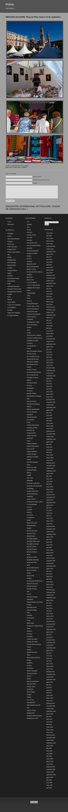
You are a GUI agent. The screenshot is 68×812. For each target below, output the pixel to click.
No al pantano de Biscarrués (34, 581)
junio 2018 (49, 479)
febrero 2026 (49, 241)
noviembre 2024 (50, 278)
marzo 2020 (49, 423)
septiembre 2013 (51, 629)
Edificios (29, 380)
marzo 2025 (49, 267)
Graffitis (29, 475)
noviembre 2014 (50, 592)
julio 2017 (49, 508)
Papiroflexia (30, 599)
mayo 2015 (49, 576)
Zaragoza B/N (30, 713)
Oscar (9, 297)
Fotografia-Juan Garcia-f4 (14, 291)
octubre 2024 (50, 280)
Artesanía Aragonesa (32, 250)
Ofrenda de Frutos (32, 589)
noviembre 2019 (50, 434)
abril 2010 (49, 724)
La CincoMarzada (32, 504)
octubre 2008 (50, 772)
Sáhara (29, 678)
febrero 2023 (49, 333)
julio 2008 (49, 780)
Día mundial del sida (32, 375)
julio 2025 (49, 257)
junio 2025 (49, 259)
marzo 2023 (49, 331)
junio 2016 (49, 542)
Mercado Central (31, 546)
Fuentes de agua (31, 454)
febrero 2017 (49, 521)
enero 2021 (49, 397)
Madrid (29, 520)
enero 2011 (49, 700)
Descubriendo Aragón (13, 278)
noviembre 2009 (50, 737)
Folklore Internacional (33, 446)
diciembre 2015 (50, 558)
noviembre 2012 (50, 642)
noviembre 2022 (50, 339)
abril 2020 (49, 420)
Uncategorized (31, 702)
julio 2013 (49, 634)
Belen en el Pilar (31, 269)
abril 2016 (49, 547)
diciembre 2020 (50, 399)
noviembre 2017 (50, 497)
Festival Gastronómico (33, 425)
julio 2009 (49, 748)
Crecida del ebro (31, 346)
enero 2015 (49, 587)
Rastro (28, 655)
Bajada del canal (31, 264)
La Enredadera (11, 307)
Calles (28, 295)
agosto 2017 (49, 505)
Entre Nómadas (11, 262)
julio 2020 (49, 412)
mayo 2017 (49, 513)
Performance (30, 618)
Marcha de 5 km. (31, 533)
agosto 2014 (49, 600)
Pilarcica (9, 299)
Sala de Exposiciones (33, 681)
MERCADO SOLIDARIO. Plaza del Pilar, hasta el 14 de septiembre (33, 17)
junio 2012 (49, 656)
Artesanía (29, 248)
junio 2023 (49, 323)
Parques (29, 604)
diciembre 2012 (50, 640)
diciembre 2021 (50, 368)
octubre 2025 (50, 249)
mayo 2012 (49, 658)
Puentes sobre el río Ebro (34, 644)
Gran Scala (30, 478)
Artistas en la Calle (32, 253)
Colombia (10, 275)
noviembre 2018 (50, 465)
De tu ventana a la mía (33, 356)
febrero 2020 (49, 426)
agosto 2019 (49, 442)
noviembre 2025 (50, 246)
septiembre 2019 (51, 439)
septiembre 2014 (51, 597)
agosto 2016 (49, 537)
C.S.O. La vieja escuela (33, 285)
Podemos (29, 631)
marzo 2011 (49, 695)
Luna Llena (30, 515)
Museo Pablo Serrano (33, 567)
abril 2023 (49, 328)
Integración (30, 496)
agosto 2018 (49, 473)
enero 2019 (49, 460)
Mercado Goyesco (32, 549)
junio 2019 (49, 447)
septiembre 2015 (51, 566)
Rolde (9, 283)
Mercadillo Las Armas (33, 544)
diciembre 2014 (50, 589)
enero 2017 (49, 523)
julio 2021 (49, 381)
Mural (28, 565)
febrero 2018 (49, 489)
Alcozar (9, 236)
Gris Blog (9, 310)
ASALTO (29, 258)
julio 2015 (49, 571)
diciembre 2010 (50, 703)
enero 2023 (49, 336)
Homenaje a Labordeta (33, 483)
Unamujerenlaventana (13, 286)
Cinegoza (10, 241)
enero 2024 (49, 304)
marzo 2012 (49, 663)
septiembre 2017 (51, 502)
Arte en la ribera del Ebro (34, 245)
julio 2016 (49, 539)
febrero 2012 (49, 666)
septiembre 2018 (51, 471)
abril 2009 (49, 756)
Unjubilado (10, 233)
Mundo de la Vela (31, 562)
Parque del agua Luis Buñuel (35, 602)
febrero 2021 (49, 394)
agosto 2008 (49, 777)
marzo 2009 (49, 759)
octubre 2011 (50, 677)
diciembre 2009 (50, 735)
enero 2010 (49, 732)
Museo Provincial (31, 570)
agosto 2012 (49, 650)
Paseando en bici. (32, 607)
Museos (29, 573)
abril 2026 (49, 236)
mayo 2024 (49, 294)
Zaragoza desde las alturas (34, 715)
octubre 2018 (50, 468)
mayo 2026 (49, 233)
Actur (28, 227)
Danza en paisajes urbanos (34, 351)
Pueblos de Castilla (32, 641)
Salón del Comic (31, 684)
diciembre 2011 (50, 671)
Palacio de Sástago (32, 597)
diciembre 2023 (50, 307)
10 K (28, 221)
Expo (28, 398)
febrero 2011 (49, 698)
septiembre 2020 (51, 407)
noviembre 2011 (50, 674)
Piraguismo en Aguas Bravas (35, 626)
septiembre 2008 (51, 774)
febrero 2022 (49, 362)
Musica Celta (30, 575)
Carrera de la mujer (32, 311)
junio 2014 (49, 605)
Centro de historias (32, 324)
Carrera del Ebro (31, 317)
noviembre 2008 (50, 769)
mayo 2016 (49, 545)
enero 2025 (49, 272)
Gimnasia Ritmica (32, 470)
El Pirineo (29, 385)
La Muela (29, 509)
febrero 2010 (49, 729)
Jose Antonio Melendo (13, 238)
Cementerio (30, 319)
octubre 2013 (50, 626)
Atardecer (29, 261)
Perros (28, 620)
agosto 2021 (49, 378)
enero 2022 (49, 365)
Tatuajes (29, 694)
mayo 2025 (49, 262)
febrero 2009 (49, 761)
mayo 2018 (49, 481)
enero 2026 (49, 243)
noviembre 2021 (50, 370)
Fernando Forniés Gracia (14, 289)
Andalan (9, 294)
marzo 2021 (49, 391)
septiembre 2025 (51, 251)
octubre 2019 (50, 436)
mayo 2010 (49, 722)
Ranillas (29, 649)
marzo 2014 (49, 613)
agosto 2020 (49, 410)
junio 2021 (49, 383)
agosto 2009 (49, 745)
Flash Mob (30, 438)
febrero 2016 (49, 552)
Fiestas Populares (32, 435)
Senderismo (30, 689)
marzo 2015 (49, 582)
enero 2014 (49, 619)
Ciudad (29, 332)
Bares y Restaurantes (33, 266)
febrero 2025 (49, 270)
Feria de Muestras (32, 417)
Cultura (29, 348)
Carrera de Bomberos (33, 309)
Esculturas (30, 390)
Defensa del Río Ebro (33, 359)
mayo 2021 (49, 386)
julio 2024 (49, 288)
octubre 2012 (50, 645)
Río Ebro (29, 665)
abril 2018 (49, 484)
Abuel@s (29, 224)
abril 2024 (49, 296)
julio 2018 (49, 476)
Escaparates (30, 388)
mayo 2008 (49, 785)
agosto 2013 (49, 632)
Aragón (9, 273)
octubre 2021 (50, 373)
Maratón (29, 528)
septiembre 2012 (51, 648)
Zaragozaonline (11, 260)
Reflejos (29, 660)
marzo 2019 (49, 455)
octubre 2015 (50, 563)
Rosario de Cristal (32, 673)
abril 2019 (49, 452)
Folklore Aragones (32, 443)
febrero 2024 (49, 302)
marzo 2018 (49, 486)
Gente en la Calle (31, 467)
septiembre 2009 (51, 743)
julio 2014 (49, 603)
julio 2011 (49, 685)
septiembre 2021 (51, 376)
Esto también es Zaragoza (34, 396)
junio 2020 (49, 415)
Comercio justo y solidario (20, 167)
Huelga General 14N (32, 491)
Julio (8, 254)
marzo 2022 (49, 360)
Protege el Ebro (11, 249)
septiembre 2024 (51, 283)
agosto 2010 (49, 714)
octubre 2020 (50, 405)
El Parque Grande (32, 383)
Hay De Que (10, 244)
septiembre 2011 (51, 679)
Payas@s (29, 615)
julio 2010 (49, 716)
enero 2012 (49, 669)
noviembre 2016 (50, 529)
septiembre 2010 (51, 711)
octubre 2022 (50, 341)
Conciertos (30, 343)
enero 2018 (49, 492)
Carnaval (29, 301)
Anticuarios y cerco (32, 243)
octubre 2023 (50, 312)
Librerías (29, 512)
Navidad (29, 578)
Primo (10, 4)
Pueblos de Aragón (32, 639)
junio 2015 (49, 574)
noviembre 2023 (50, 309)
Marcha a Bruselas (32, 530)
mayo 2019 (49, 449)
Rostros (29, 676)
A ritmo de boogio (12, 246)
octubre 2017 (50, 500)
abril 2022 (49, 357)
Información (10, 224)
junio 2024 (49, 291)
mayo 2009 (49, 753)
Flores (28, 441)
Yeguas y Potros (31, 710)
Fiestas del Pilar (31, 433)
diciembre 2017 (50, 494)
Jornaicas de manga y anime (35, 501)
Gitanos (29, 472)
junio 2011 (49, 687)
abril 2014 (49, 611)
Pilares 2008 (30, 623)
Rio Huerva (30, 668)
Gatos (28, 464)
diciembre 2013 (50, 621)
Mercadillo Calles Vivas (33, 541)
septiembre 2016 (51, 534)
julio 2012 (49, 653)
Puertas (29, 647)
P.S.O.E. (29, 594)
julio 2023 (49, 320)
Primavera (29, 636)
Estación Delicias (31, 393)
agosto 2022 (49, 346)
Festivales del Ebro (32, 427)
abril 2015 (49, 579)
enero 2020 (49, 428)
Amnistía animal (31, 235)
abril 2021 (49, 389)
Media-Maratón (31, 536)
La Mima (9, 268)
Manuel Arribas (11, 265)
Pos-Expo (29, 633)
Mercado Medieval (32, 552)
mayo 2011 (49, 690)
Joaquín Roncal (31, 499)
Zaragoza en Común (32, 718)
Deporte (29, 367)
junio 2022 (49, 352)
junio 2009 (49, 751)
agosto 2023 (49, 317)
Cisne (28, 330)
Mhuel (28, 554)
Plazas (29, 628)
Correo (9, 221)
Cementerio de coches (33, 322)
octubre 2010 (50, 708)
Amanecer (29, 232)
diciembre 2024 (50, 275)
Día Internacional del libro (34, 372)
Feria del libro (30, 420)
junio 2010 (49, 719)
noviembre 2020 (50, 402)
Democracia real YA (32, 364)
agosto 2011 (49, 682)
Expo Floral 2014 (31, 401)
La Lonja (29, 507)
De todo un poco (31, 353)
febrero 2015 (49, 584)
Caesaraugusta (31, 293)
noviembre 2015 (50, 560)
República (29, 663)
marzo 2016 (49, 550)
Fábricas (29, 406)
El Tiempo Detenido (12, 315)
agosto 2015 (49, 568)
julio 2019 (49, 444)
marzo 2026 (49, 238)
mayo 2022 (49, 354)
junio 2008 (49, 782)
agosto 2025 (49, 254)
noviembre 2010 (50, 706)
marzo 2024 (49, 299)
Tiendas (29, 697)
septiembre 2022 (51, 344)
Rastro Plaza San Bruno (33, 657)
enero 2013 (49, 637)
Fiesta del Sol (30, 430)
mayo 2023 (49, 325)
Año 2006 (29, 237)
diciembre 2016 (50, 526)
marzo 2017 (49, 518)
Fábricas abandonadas (33, 409)
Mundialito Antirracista (33, 560)
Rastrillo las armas (32, 652)
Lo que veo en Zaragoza (14, 305)
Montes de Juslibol (32, 557)
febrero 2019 (49, 457)
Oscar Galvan (11, 281)
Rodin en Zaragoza (32, 670)
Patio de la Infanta (32, 610)
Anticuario (29, 240)
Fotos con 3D (30, 449)
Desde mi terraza (31, 369)
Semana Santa (31, 686)
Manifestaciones (31, 525)
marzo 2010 (49, 727)
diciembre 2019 (50, 431)
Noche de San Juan (32, 583)
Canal (28, 298)
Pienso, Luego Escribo (13, 252)
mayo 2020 (49, 418)
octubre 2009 (50, 740)
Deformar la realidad (32, 361)
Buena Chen (30, 280)
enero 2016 (49, 555)
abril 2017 (49, 516)
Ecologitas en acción (32, 377)
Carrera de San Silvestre (33, 314)
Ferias (28, 422)
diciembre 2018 (50, 463)
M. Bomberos (30, 517)
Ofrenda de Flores (32, 586)
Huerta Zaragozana (32, 493)
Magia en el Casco (32, 523)
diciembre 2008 (50, 766)
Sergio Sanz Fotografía (13, 312)
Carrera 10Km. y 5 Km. (33, 306)
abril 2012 (49, 661)
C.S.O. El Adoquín (32, 282)
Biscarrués (30, 277)
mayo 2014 (49, 608)
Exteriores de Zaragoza (33, 404)
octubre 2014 (50, 595)
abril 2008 (49, 788)
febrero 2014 (49, 616)
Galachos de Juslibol (32, 457)
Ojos (28, 591)
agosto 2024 (49, 286)
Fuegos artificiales (32, 451)
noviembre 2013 (50, 624)
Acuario (29, 229)
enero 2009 (49, 764)
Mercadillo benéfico (32, 538)
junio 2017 (49, 510)
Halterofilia (30, 480)
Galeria (29, 459)
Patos (28, 612)
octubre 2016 (50, 531)
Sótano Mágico (31, 692)
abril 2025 (49, 265)
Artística (29, 256)
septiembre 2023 (51, 315)
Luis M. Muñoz (11, 302)
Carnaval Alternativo (32, 303)
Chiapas (29, 327)
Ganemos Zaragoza (32, 462)
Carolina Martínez (12, 270)
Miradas (9, 257)
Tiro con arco (30, 700)
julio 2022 (49, 349)
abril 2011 (49, 692)
